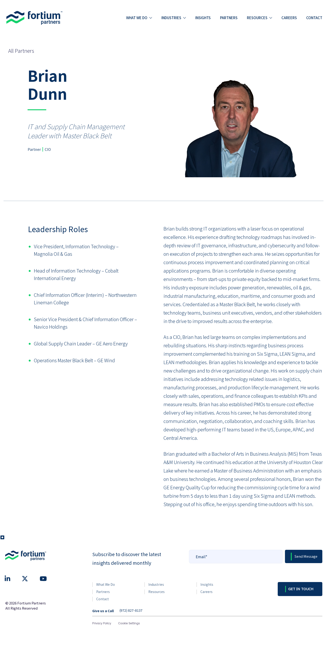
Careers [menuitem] (289, 17)
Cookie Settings (129, 623)
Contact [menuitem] (314, 17)
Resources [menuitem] (257, 17)
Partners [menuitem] (229, 17)
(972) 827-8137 (130, 610)
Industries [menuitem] (171, 17)
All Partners (21, 50)
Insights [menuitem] (203, 17)
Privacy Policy (101, 623)
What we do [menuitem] (136, 17)
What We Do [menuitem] (105, 584)
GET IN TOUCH (300, 588)
